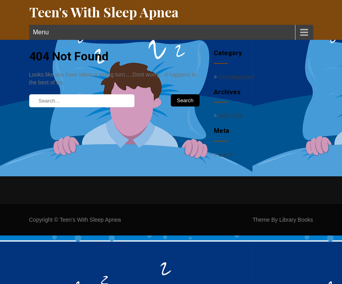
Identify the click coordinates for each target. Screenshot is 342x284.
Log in (226, 154)
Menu (41, 32)
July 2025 (231, 115)
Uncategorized (236, 77)
